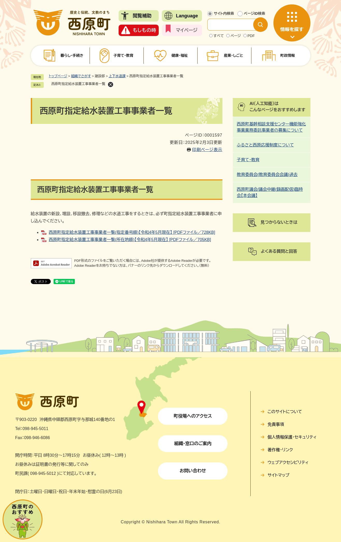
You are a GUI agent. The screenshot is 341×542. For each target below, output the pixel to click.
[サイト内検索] (234, 25)
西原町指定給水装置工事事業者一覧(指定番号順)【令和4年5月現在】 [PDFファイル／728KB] (132, 232)
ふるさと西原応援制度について (265, 145)
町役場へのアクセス (193, 416)
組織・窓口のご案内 (193, 443)
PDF (251, 36)
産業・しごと (233, 55)
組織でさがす (81, 76)
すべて (218, 36)
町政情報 (287, 55)
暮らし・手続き (72, 55)
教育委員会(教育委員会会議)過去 (267, 174)
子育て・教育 (123, 55)
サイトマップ (278, 475)
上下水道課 (117, 76)
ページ (235, 36)
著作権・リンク (280, 450)
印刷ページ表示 (207, 149)
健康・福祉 (179, 55)
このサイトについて (284, 412)
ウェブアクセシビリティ (288, 462)
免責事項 (275, 424)
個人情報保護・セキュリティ (291, 437)
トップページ (58, 76)
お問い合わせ (193, 470)
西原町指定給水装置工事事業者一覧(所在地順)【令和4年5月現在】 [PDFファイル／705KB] (130, 239)
